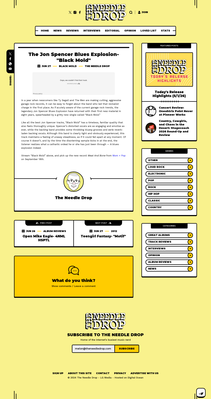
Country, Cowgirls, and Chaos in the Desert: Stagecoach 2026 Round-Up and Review (174, 128)
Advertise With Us (145, 373)
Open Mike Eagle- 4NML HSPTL (44, 238)
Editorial (112, 30)
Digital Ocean (135, 377)
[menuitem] (45, 31)
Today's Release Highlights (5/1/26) (169, 94)
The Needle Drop (97, 66)
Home (45, 30)
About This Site (80, 373)
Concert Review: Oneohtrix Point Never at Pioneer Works (176, 111)
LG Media (106, 377)
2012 (114, 231)
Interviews (91, 30)
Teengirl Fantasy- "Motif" (103, 236)
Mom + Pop (119, 155)
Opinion (130, 30)
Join (143, 12)
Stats (165, 30)
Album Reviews (54, 231)
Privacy (120, 373)
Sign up (57, 373)
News (57, 30)
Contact (103, 373)
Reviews (72, 30)
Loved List (148, 30)
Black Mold (68, 66)
